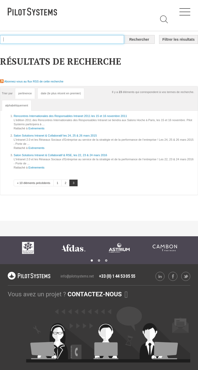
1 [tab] (92, 260)
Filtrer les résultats (178, 39)
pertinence (25, 93)
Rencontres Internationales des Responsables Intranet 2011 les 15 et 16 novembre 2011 (70, 115)
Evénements (36, 128)
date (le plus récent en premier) (61, 93)
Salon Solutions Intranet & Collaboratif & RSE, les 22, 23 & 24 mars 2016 (60, 155)
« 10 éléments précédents (33, 182)
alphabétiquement (16, 105)
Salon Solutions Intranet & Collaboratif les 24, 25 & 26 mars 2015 (55, 135)
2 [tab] (99, 260)
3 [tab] (106, 260)
